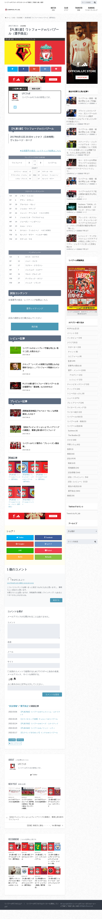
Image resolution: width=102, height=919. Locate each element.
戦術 (71, 449)
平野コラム (73, 430)
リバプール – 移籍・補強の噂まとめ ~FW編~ (87, 99)
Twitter (33, 784)
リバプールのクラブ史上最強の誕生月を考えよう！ (87, 189)
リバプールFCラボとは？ (13, 913)
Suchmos (72, 417)
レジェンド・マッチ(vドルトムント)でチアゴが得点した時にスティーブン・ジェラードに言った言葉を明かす (82, 232)
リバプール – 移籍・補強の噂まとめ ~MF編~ (87, 175)
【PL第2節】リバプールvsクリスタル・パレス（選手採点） (14, 512)
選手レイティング (35, 308)
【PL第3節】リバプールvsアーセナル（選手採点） (41, 487)
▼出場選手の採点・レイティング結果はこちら (40, 150)
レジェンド (75, 367)
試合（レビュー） (77, 467)
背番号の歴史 (74, 353)
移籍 (78, 8)
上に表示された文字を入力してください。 (26, 693)
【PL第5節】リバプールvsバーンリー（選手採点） (14, 487)
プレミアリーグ (16, 753)
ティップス (73, 376)
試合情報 (13, 715)
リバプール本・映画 (76, 408)
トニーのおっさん (75, 381)
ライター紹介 (74, 399)
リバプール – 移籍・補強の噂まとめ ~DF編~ (87, 129)
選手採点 (24, 715)
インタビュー (74, 326)
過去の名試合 (74, 471)
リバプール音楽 (74, 412)
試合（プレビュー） (77, 462)
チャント (72, 340)
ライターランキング (91, 8)
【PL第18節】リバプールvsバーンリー (28, 511)
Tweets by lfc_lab (73, 498)
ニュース (72, 385)
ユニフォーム (74, 344)
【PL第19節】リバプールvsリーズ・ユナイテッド (39, 733)
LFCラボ (22, 773)
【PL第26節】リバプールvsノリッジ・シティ (37, 737)
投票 (70, 435)
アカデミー (75, 363)
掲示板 (34, 327)
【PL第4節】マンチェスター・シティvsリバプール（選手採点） (28, 488)
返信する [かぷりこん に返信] (56, 609)
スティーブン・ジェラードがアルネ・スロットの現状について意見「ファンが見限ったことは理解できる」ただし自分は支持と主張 (82, 146)
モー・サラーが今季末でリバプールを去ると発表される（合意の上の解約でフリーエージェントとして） (82, 163)
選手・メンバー (76, 358)
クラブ (66, 8)
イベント (72, 322)
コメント (11, 631)
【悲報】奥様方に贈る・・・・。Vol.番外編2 (43, 835)
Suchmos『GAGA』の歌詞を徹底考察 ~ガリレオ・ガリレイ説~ (87, 202)
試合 (53, 8)
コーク (84, 194)
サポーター (74, 335)
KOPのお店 (72, 317)
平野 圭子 (86, 123)
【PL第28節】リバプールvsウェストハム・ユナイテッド (40, 722)
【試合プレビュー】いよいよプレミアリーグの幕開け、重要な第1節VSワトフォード (36, 827)
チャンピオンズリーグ (77, 372)
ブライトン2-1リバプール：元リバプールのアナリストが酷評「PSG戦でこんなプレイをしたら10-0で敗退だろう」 (82, 115)
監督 (71, 349)
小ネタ (71, 426)
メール (10, 661)
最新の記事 (36, 89)
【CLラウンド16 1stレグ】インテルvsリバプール (39, 742)
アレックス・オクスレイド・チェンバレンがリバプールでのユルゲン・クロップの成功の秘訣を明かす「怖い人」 (82, 216)
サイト (10, 671)
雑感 (70, 480)
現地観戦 (73, 453)
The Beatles (74, 421)
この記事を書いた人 (19, 89)
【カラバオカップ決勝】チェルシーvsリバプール (39, 728)
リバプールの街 (74, 403)
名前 (9, 651)
